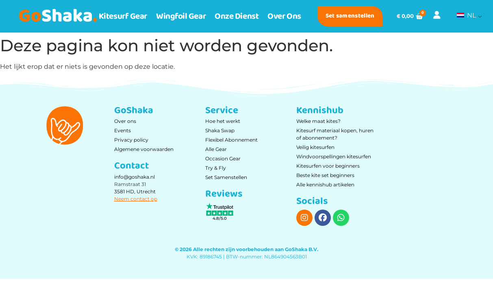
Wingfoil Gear (181, 16)
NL (466, 15)
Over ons (284, 16)
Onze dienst (236, 16)
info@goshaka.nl (134, 177)
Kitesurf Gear (123, 16)
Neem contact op (135, 199)
